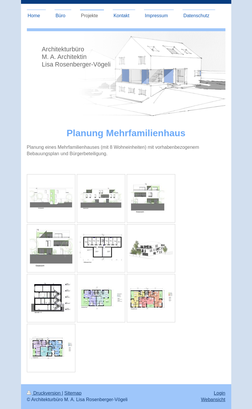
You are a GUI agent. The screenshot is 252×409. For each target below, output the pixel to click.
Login (219, 393)
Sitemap (72, 393)
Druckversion (44, 393)
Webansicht (213, 399)
